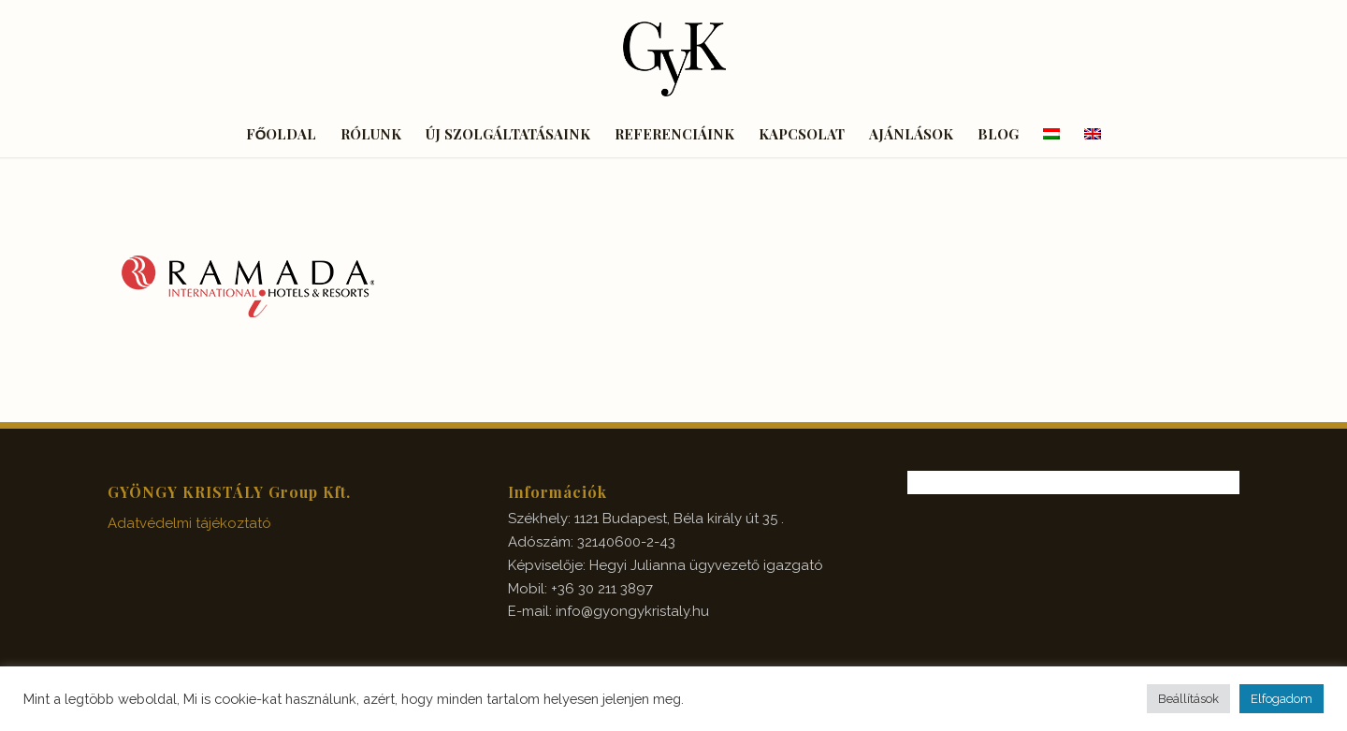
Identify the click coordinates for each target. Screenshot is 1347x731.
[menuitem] (281, 133)
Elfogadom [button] (1281, 699)
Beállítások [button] (1188, 699)
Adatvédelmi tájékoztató (189, 523)
